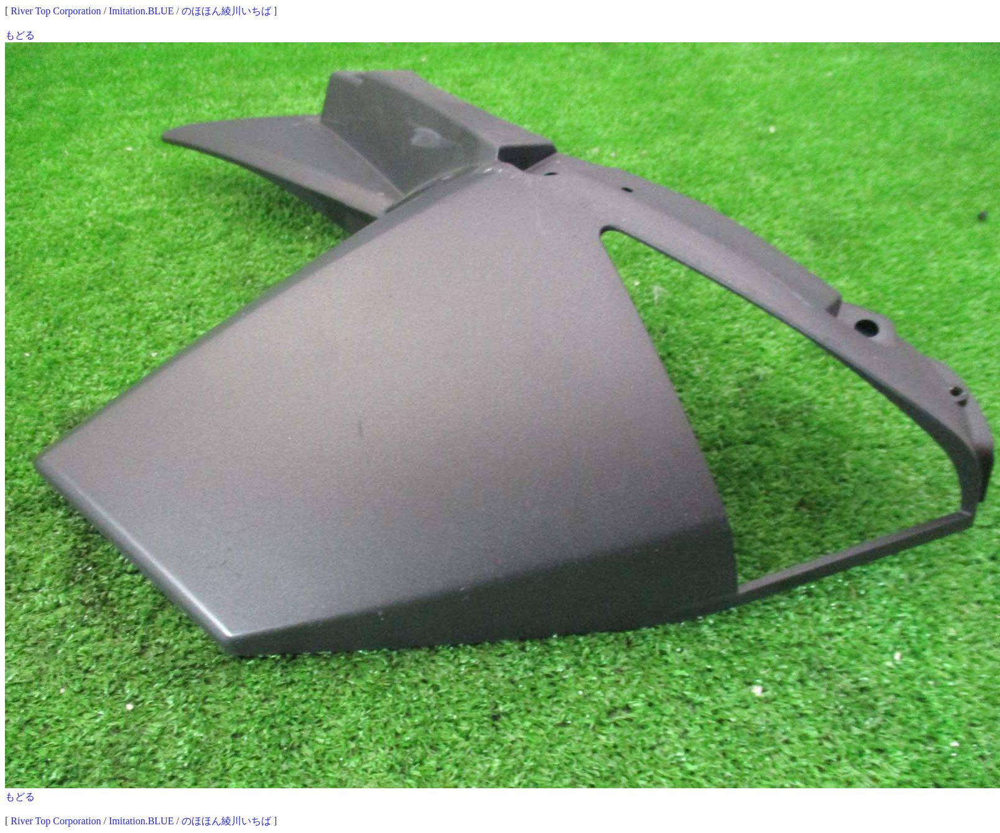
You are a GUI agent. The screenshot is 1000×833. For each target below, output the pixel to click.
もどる (20, 35)
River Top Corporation (56, 11)
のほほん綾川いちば (226, 11)
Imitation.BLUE (141, 11)
